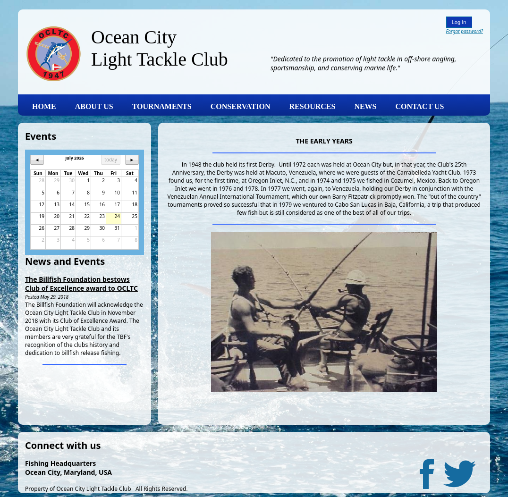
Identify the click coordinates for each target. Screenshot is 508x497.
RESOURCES (312, 106)
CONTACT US (420, 106)
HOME (44, 106)
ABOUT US (94, 106)
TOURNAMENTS (162, 106)
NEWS (365, 106)
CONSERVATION (241, 106)
